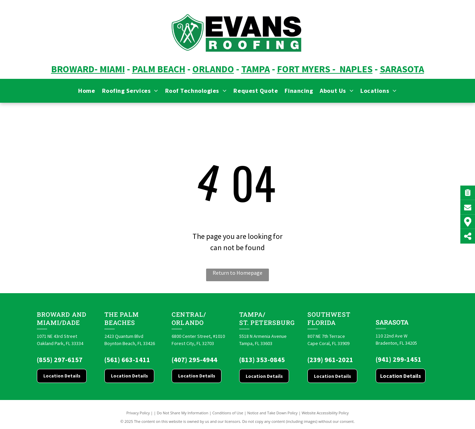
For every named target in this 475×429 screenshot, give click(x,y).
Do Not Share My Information (182, 412)
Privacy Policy (138, 412)
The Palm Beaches (121, 318)
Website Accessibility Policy (325, 412)
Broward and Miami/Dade (61, 318)
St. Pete (253, 322)
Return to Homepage (237, 272)
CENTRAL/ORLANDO (189, 318)
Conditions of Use (227, 412)
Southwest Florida (328, 318)
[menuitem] (86, 90)
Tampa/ (252, 314)
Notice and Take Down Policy (272, 412)
